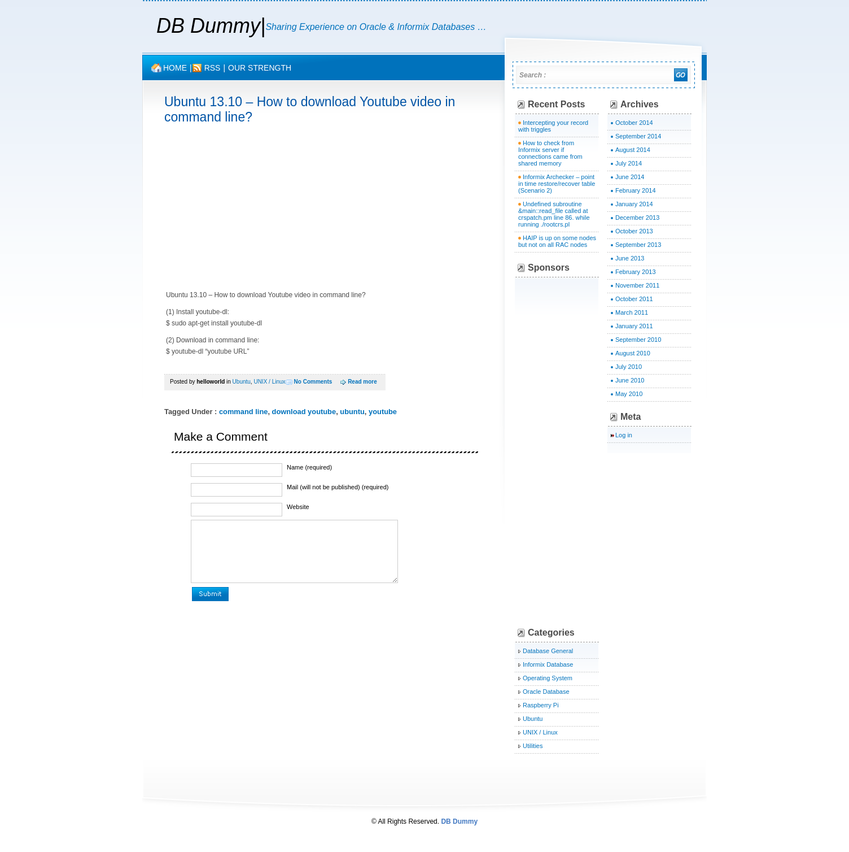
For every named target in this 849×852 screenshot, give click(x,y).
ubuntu (352, 411)
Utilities (532, 745)
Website (298, 506)
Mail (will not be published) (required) (337, 487)
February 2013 (635, 271)
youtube (383, 411)
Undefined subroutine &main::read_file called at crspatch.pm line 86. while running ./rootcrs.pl (554, 214)
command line (243, 411)
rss (212, 67)
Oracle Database (546, 691)
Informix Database (548, 664)
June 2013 (629, 258)
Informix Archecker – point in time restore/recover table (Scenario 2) (556, 183)
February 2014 (635, 190)
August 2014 (632, 149)
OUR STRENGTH (259, 67)
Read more (362, 382)
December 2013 (637, 217)
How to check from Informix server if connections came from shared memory (550, 153)
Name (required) (309, 467)
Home (175, 67)
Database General (548, 650)
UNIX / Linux (269, 382)
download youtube (304, 411)
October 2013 (634, 231)
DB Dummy (208, 25)
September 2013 (638, 244)
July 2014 (628, 163)
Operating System (547, 678)
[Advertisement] (259, 207)
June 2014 (629, 176)
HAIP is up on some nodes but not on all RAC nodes (557, 241)
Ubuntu (242, 382)
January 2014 (634, 204)
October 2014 (634, 122)
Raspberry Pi (541, 705)
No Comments (313, 382)
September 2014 (638, 136)
